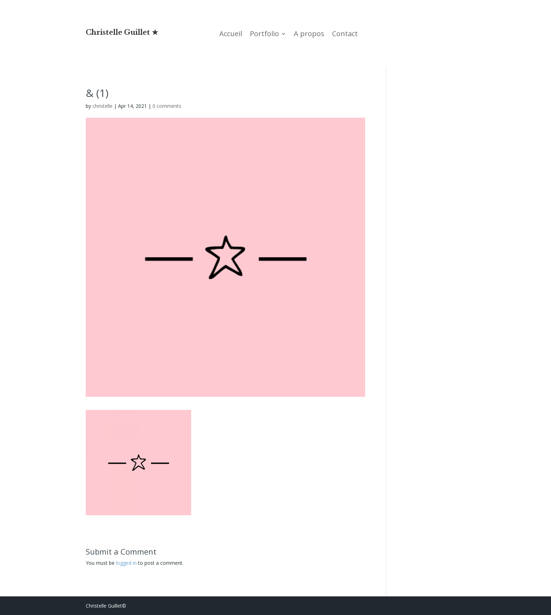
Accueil (230, 34)
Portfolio (264, 34)
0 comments (167, 106)
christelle (102, 106)
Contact (345, 34)
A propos (309, 34)
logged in (126, 563)
